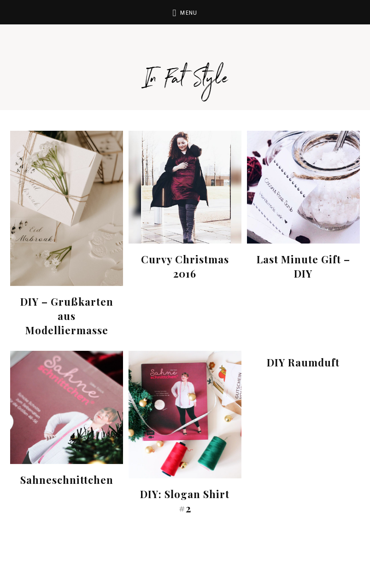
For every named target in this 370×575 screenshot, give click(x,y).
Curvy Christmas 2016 (185, 266)
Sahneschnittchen (66, 480)
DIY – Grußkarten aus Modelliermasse (66, 316)
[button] (185, 12)
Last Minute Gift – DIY (303, 266)
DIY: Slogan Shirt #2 (184, 501)
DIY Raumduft (303, 362)
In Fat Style (185, 69)
